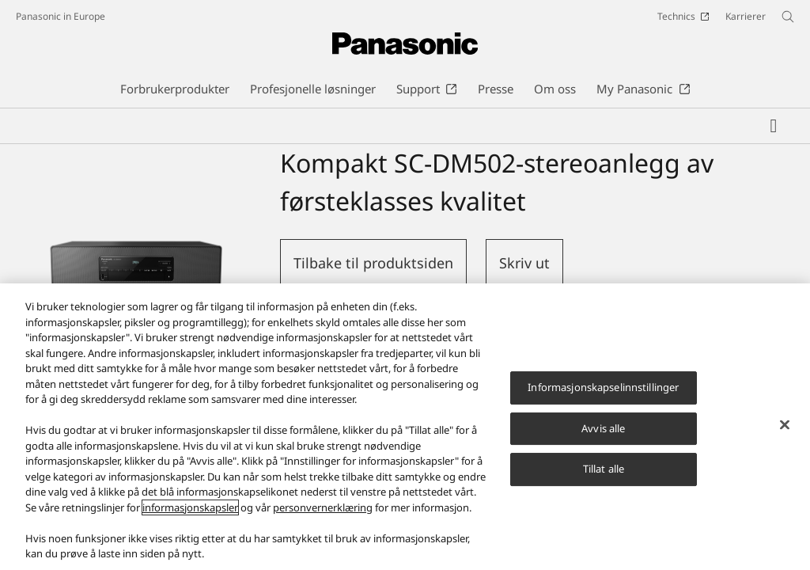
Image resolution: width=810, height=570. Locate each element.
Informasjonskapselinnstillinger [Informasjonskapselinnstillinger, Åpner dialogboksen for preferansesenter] (603, 391)
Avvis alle (603, 432)
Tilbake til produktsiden (373, 262)
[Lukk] (784, 429)
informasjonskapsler (190, 511)
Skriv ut (524, 262)
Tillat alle (603, 473)
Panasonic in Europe (60, 16)
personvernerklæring (323, 511)
